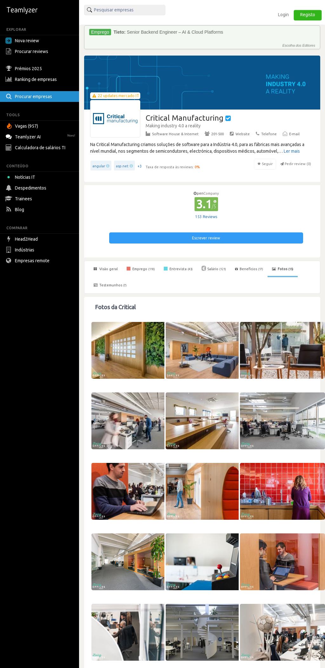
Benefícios (249, 269)
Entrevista (178, 268)
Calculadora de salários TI (36, 147)
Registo (307, 14)
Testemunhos (110, 285)
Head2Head (22, 239)
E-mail (291, 133)
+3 (139, 166)
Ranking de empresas (32, 79)
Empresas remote (28, 260)
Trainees (19, 198)
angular (98, 166)
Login (283, 14)
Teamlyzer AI (41, 136)
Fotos (282, 269)
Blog (15, 209)
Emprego (141, 268)
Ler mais (292, 151)
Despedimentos (26, 187)
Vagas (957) (22, 126)
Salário (214, 268)
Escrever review (206, 238)
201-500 (214, 133)
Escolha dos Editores (298, 45)
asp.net (122, 166)
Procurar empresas (29, 96)
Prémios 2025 (24, 68)
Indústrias (20, 249)
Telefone (266, 133)
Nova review (22, 40)
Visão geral (106, 269)
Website (240, 133)
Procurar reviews (27, 51)
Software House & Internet (172, 133)
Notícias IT (21, 177)
